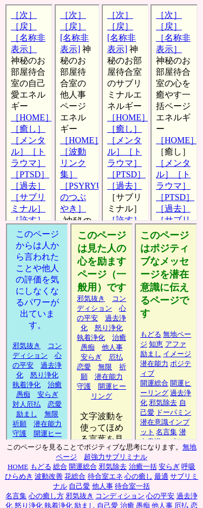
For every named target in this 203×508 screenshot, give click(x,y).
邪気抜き (80, 496)
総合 (60, 466)
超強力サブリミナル (115, 457)
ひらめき (19, 476)
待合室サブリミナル (125, 112)
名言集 (16, 496)
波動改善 (49, 476)
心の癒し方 (46, 496)
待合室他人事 (77, 112)
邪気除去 (113, 466)
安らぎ (169, 466)
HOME (18, 466)
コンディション (120, 496)
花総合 (75, 476)
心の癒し (139, 476)
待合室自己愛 (29, 112)
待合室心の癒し (174, 112)
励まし (101, 331)
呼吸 (188, 466)
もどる (40, 466)
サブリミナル (166, 331)
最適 (161, 476)
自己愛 (79, 486)
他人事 (37, 331)
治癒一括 (143, 466)
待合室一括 (132, 486)
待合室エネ (105, 476)
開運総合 (83, 466)
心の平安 (160, 496)
